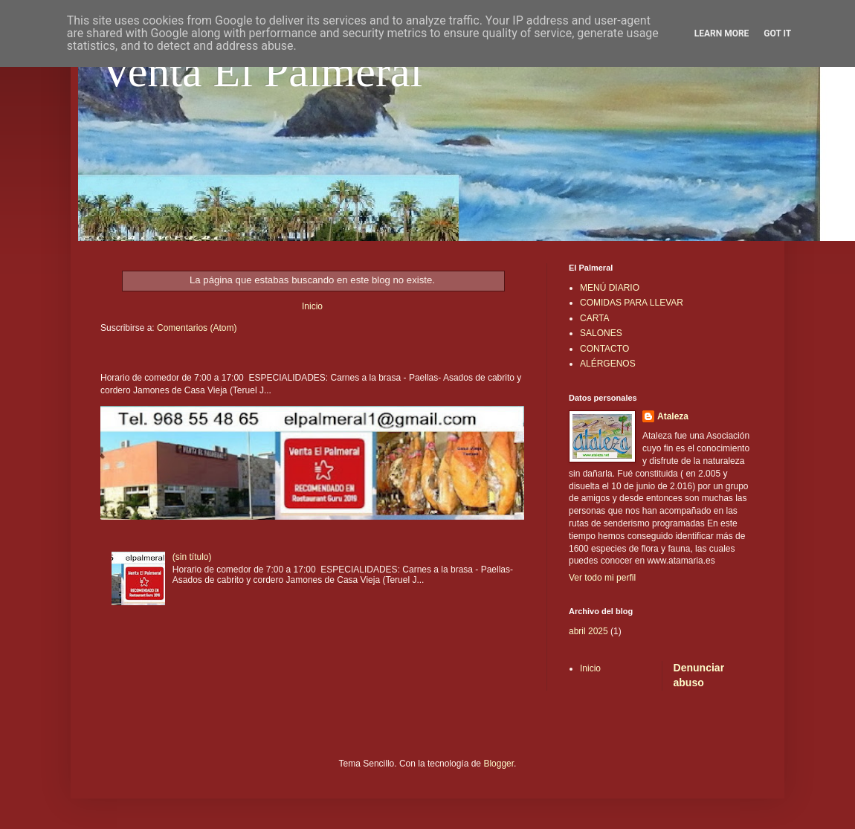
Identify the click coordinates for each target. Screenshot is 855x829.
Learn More (721, 33)
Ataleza (672, 416)
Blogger (498, 763)
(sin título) (192, 557)
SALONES (601, 333)
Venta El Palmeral (261, 71)
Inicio (312, 306)
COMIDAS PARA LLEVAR (631, 302)
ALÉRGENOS (608, 363)
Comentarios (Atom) (196, 328)
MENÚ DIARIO (609, 288)
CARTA (595, 318)
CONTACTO (604, 348)
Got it (777, 33)
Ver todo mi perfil (602, 577)
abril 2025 (588, 631)
